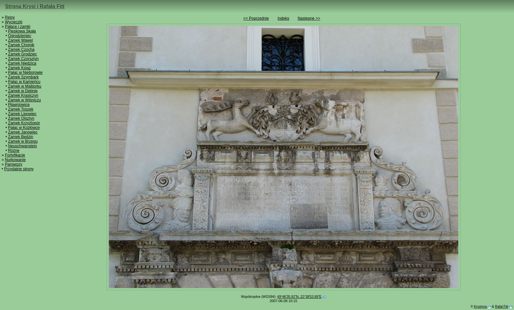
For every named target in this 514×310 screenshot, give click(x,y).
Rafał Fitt (501, 306)
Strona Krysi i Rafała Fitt (35, 6)
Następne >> (309, 18)
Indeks (283, 18)
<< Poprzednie (256, 18)
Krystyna (480, 306)
